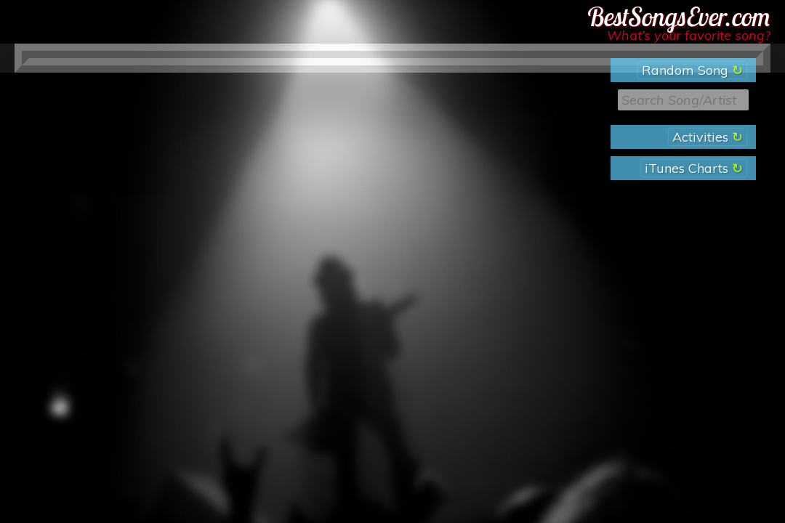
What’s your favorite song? (688, 35)
